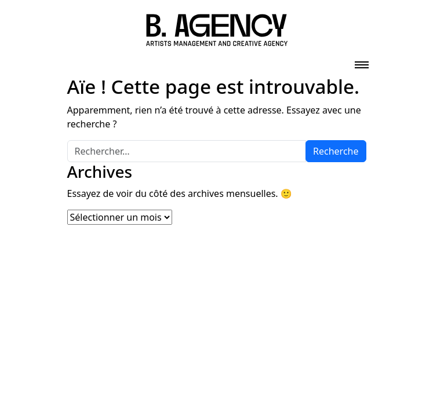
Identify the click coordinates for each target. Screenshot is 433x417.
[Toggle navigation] (362, 61)
